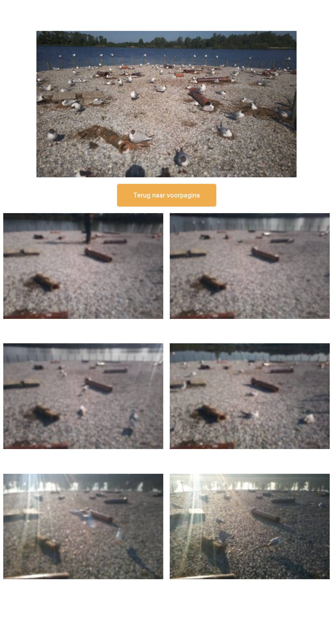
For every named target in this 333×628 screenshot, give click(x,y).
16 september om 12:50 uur (83, 324)
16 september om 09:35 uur (83, 584)
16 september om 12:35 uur (250, 324)
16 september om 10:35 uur (250, 454)
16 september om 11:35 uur (83, 454)
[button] (166, 195)
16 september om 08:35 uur (250, 584)
